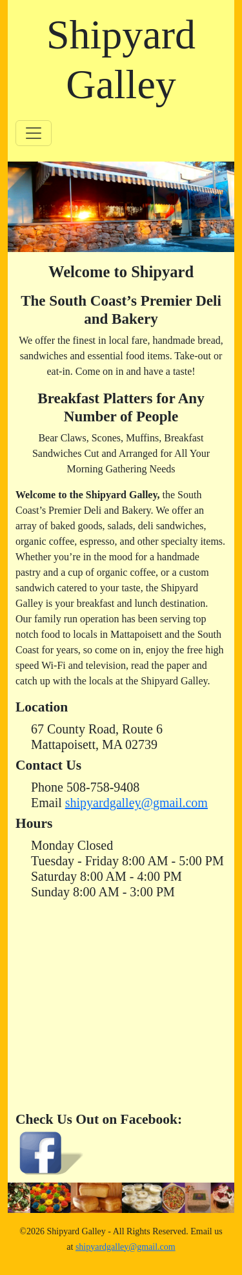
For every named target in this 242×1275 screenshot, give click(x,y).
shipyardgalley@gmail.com (136, 803)
